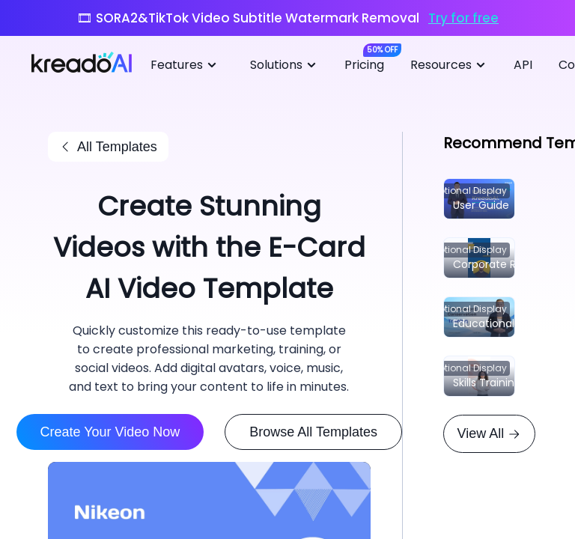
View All (489, 433)
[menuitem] (189, 66)
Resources (450, 65)
